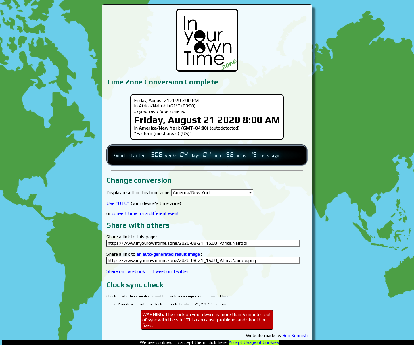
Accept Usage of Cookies (254, 342)
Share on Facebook (125, 271)
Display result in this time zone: (179, 192)
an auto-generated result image (168, 254)
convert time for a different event (145, 213)
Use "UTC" (117, 203)
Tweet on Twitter (170, 271)
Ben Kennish (295, 335)
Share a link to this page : (131, 237)
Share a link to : (154, 254)
